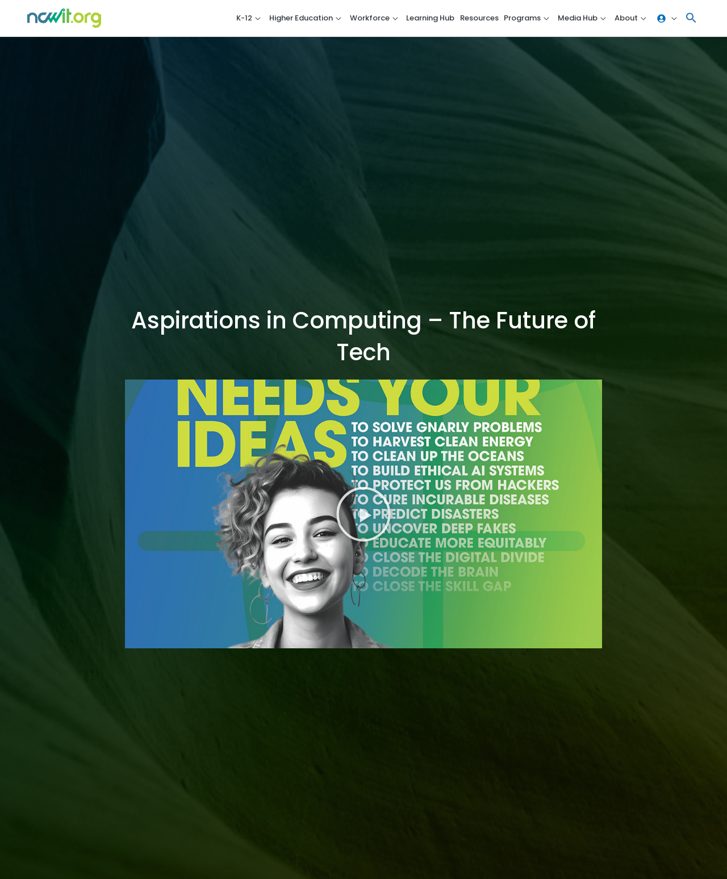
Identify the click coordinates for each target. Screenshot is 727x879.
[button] (691, 18)
